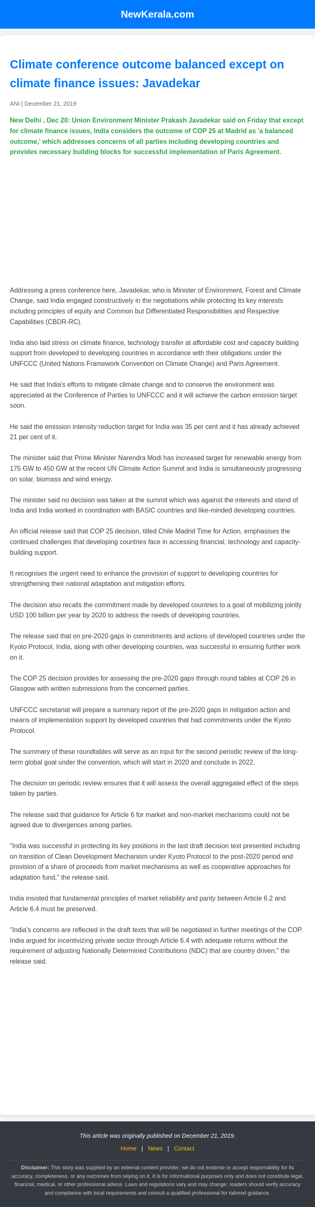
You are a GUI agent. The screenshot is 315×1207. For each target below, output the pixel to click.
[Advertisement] (157, 221)
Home (128, 1148)
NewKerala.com (157, 14)
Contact (184, 1148)
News (155, 1148)
